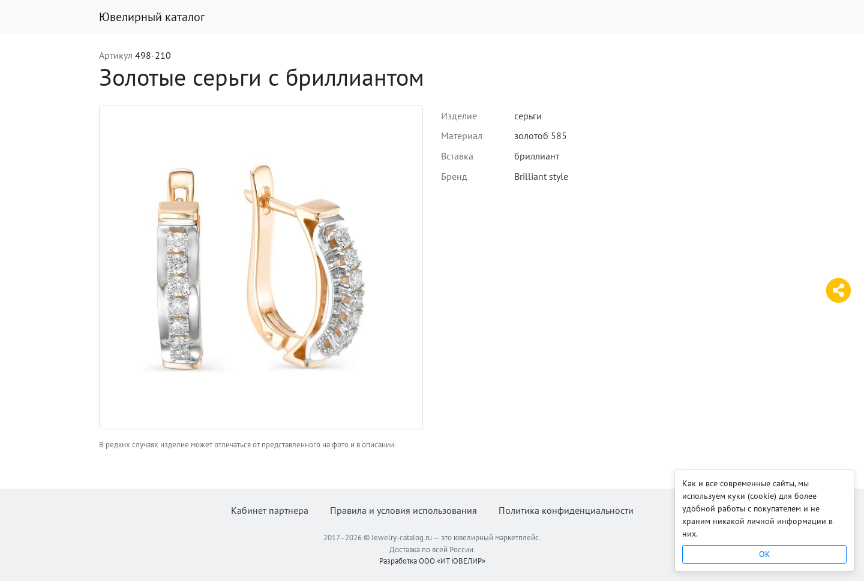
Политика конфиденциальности (566, 510)
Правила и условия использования (403, 510)
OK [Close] (764, 554)
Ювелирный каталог (152, 17)
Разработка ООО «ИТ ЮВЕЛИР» (432, 561)
